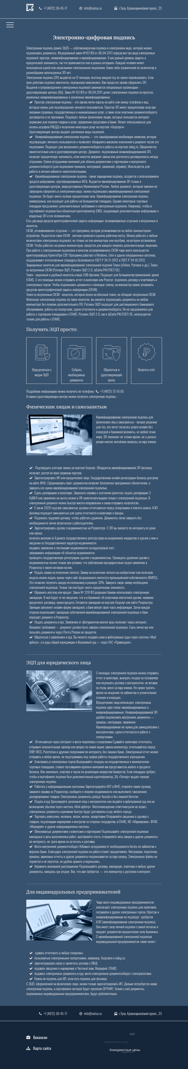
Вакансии (40, 1037)
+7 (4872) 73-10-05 (110, 391)
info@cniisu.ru (90, 8)
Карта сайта (42, 1048)
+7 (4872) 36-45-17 (53, 8)
